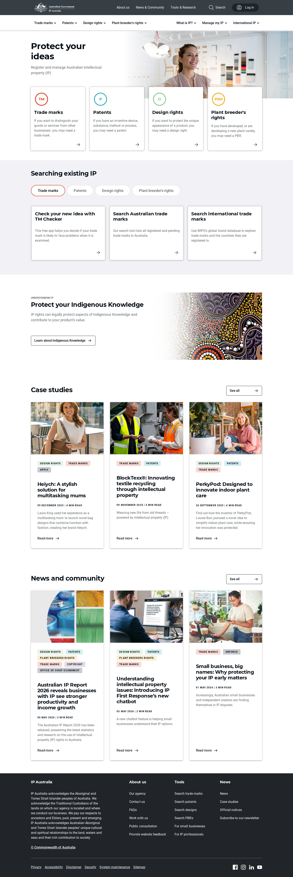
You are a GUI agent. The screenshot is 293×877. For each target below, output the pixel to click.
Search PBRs (184, 818)
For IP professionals (189, 834)
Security (90, 867)
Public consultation (143, 826)
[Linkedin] (251, 867)
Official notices (231, 810)
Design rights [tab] (113, 190)
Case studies (229, 802)
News (224, 794)
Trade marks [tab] (48, 190)
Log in (245, 7)
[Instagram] (243, 867)
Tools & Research (183, 7)
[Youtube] (259, 867)
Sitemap (139, 867)
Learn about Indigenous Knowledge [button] (59, 340)
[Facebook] (235, 867)
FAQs (133, 810)
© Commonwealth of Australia (53, 847)
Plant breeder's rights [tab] (156, 190)
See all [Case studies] (234, 391)
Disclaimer (73, 867)
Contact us (137, 802)
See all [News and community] (234, 579)
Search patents (185, 802)
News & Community (150, 7)
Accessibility (54, 867)
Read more (45, 538)
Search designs (186, 810)
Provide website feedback (147, 834)
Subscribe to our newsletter (239, 818)
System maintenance (114, 867)
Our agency (137, 794)
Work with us (138, 818)
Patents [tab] (80, 190)
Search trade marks (189, 794)
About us (123, 7)
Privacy (36, 867)
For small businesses (190, 826)
